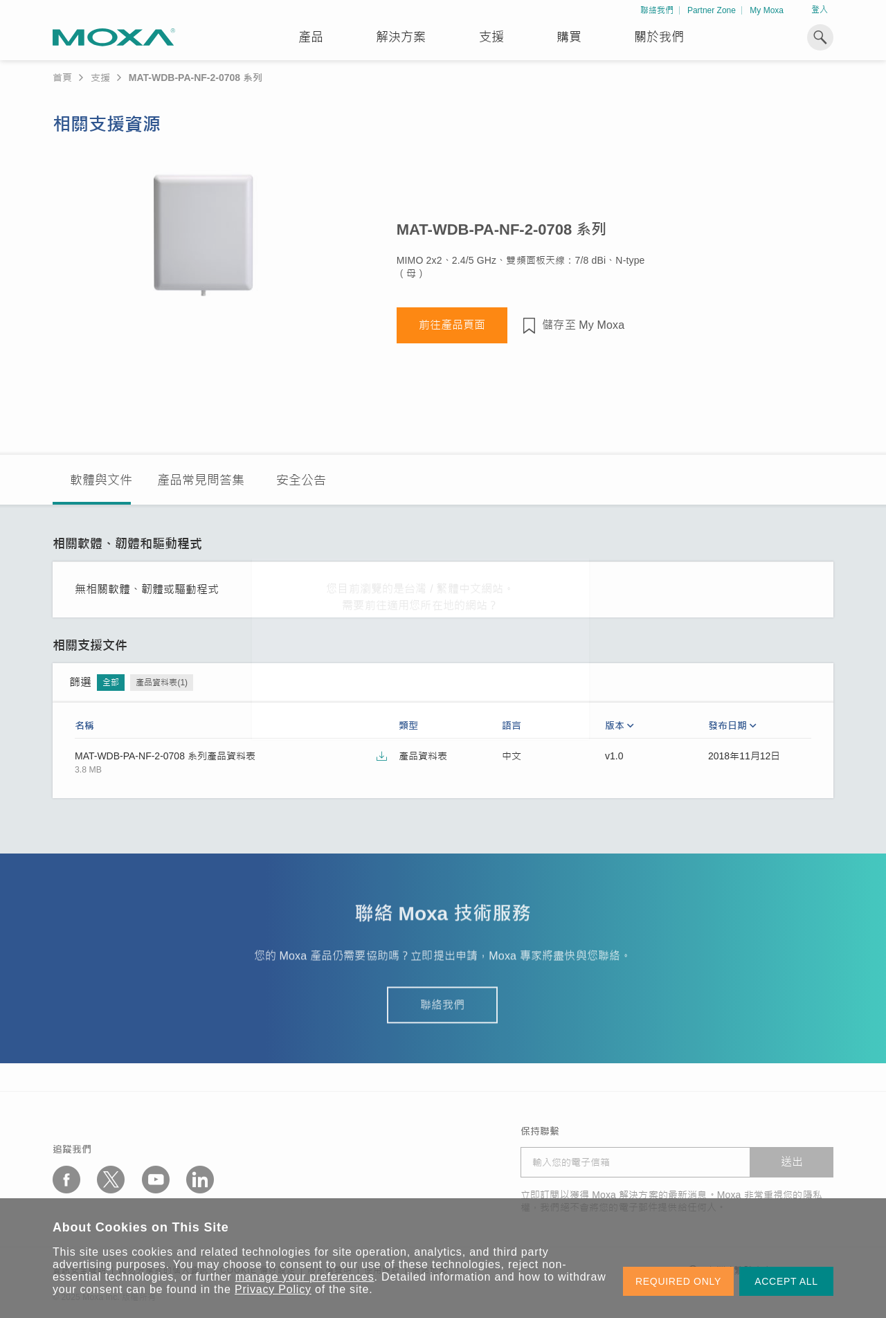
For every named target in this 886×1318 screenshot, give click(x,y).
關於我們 (659, 37)
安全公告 (301, 480)
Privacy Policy (273, 1289)
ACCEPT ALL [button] (786, 1281)
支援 (491, 37)
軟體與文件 (101, 480)
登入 (819, 10)
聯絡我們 (656, 10)
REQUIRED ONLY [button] (678, 1281)
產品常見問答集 (200, 480)
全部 (110, 682)
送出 (792, 1162)
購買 (569, 37)
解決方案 (401, 37)
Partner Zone (711, 10)
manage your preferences (304, 1277)
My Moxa (767, 10)
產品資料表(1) (162, 682)
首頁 (62, 77)
